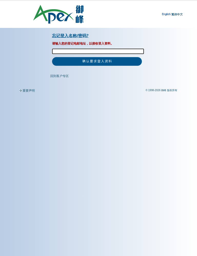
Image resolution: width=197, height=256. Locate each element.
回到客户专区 (59, 76)
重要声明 (29, 90)
